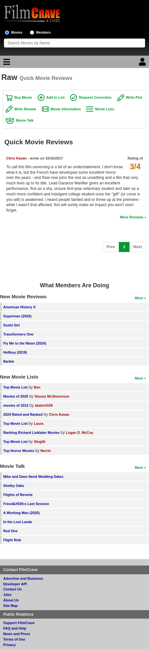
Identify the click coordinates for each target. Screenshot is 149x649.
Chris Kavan (16, 158)
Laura (38, 423)
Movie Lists (104, 109)
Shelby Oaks (13, 486)
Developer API (15, 584)
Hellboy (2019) (15, 352)
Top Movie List (15, 387)
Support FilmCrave (19, 623)
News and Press (16, 634)
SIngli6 (39, 442)
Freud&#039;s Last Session (26, 504)
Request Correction (95, 97)
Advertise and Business (23, 578)
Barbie (8, 361)
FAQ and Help (14, 628)
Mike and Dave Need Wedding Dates (33, 476)
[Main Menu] (6, 63)
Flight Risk (12, 540)
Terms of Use (14, 639)
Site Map (10, 606)
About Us (11, 600)
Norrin (46, 451)
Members (43, 32)
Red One (10, 531)
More (139, 298)
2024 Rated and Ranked (23, 414)
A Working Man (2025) (21, 513)
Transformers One (18, 334)
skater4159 (44, 405)
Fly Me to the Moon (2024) (24, 343)
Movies (16, 32)
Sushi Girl (11, 325)
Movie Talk (24, 120)
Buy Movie (23, 97)
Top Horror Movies (18, 451)
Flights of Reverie (18, 495)
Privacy (9, 645)
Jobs (7, 595)
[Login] (143, 63)
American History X (19, 307)
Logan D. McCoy (79, 432)
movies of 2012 (15, 405)
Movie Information (66, 109)
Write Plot (134, 97)
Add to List (55, 97)
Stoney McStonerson (51, 396)
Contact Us (12, 589)
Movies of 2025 (15, 396)
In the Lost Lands (17, 522)
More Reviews (131, 217)
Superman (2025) (17, 316)
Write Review (25, 109)
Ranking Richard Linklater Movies (31, 432)
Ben (37, 387)
